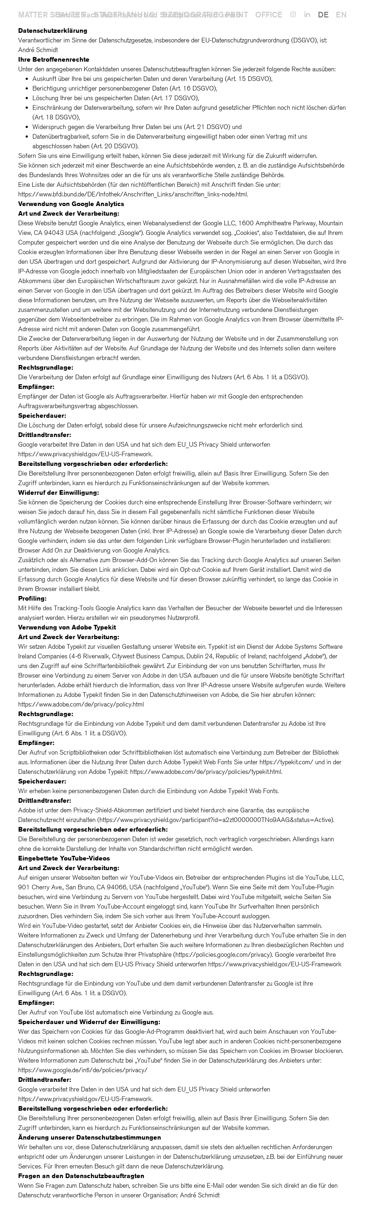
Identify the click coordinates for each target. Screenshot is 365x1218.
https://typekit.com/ (286, 762)
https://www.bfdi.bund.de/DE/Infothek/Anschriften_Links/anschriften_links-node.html (132, 194)
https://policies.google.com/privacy (222, 954)
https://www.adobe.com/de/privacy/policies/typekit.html (205, 771)
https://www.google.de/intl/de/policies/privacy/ (83, 1070)
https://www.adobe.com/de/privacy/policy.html (81, 704)
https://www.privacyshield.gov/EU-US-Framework (84, 454)
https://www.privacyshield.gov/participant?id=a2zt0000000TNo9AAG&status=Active (215, 819)
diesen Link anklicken (109, 569)
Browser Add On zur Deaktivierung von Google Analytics (93, 550)
